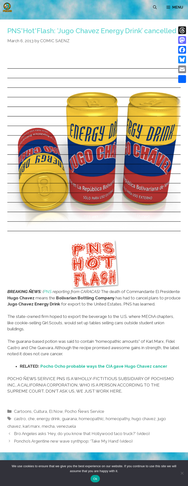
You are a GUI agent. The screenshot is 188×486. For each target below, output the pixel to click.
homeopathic (91, 418)
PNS (48, 291)
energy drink (48, 418)
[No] (181, 473)
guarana (69, 418)
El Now (56, 411)
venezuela (66, 426)
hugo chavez (144, 418)
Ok (95, 479)
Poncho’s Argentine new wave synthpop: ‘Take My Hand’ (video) (73, 441)
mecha (48, 426)
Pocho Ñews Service (84, 411)
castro (20, 418)
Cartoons (23, 411)
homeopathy (118, 418)
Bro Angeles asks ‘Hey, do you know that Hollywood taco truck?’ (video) (82, 433)
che (31, 418)
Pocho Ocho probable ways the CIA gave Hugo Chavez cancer (103, 366)
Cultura (40, 411)
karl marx (31, 426)
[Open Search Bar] (155, 7)
